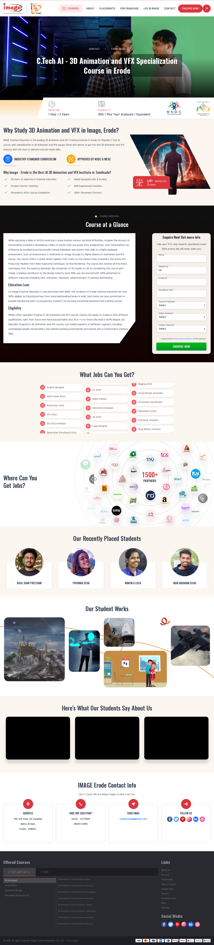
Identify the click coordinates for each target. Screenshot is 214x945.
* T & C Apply (72, 940)
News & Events (168, 884)
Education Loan (168, 898)
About (90, 8)
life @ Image (151, 8)
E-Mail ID (164, 278)
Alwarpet (75, 885)
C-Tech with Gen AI (19, 872)
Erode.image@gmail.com (133, 819)
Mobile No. (165, 266)
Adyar (74, 879)
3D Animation (11, 880)
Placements (107, 8)
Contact (170, 8)
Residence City (167, 290)
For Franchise (129, 8)
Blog (163, 903)
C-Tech (45, 872)
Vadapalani (77, 911)
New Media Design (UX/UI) (17, 895)
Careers (165, 893)
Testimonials (167, 879)
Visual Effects (11, 885)
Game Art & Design (13, 890)
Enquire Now (190, 8)
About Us (165, 870)
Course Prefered (167, 301)
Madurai (75, 924)
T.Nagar (75, 905)
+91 (160, 270)
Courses (73, 8)
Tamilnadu (118, 49)
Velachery (76, 917)
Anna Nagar (77, 892)
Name (162, 254)
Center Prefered (167, 325)
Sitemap (165, 907)
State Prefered (167, 313)
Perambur (76, 898)
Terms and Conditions (182, 339)
